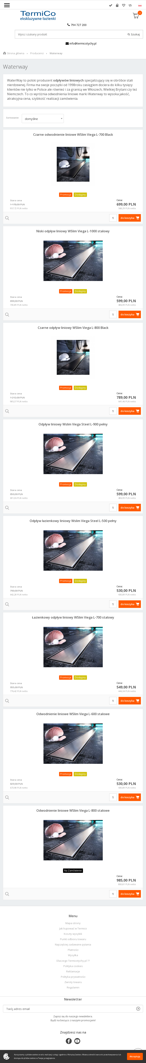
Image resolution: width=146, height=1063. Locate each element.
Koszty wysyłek (73, 933)
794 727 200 (77, 25)
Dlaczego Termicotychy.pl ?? (73, 960)
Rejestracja (117, 5)
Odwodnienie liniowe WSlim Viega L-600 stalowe (73, 714)
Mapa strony (73, 923)
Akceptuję (135, 1056)
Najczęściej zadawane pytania (73, 944)
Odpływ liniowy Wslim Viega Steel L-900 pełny (73, 424)
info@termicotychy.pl (81, 43)
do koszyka (127, 218)
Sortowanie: (12, 117)
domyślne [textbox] (31, 119)
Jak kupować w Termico (73, 928)
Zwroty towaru (73, 982)
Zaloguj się (111, 5)
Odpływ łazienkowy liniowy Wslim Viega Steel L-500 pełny (73, 521)
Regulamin (73, 987)
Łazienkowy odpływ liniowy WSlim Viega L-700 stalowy (73, 617)
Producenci (37, 53)
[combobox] (43, 118)
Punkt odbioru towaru (73, 939)
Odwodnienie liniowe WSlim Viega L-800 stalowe (73, 810)
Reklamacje (73, 971)
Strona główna (15, 53)
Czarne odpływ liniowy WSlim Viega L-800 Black (73, 328)
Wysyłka (73, 955)
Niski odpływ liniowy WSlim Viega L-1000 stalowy (73, 231)
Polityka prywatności (73, 976)
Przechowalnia (124, 5)
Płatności (73, 949)
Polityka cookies (73, 966)
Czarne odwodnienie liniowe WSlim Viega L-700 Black (73, 135)
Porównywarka (130, 5)
